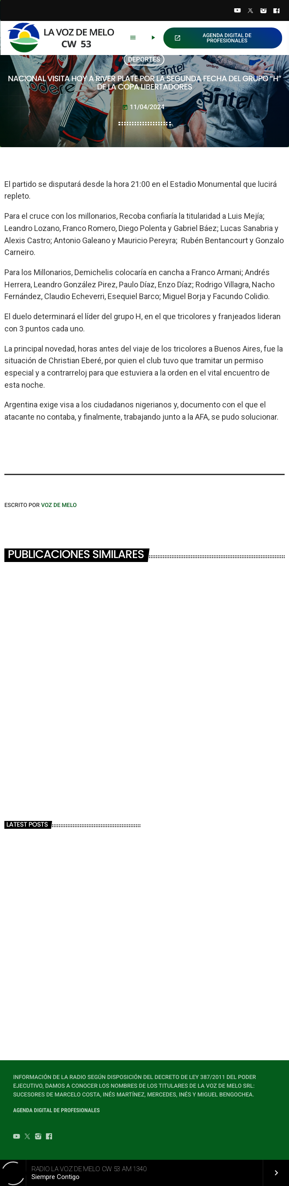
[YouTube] (237, 11)
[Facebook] (276, 11)
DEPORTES (144, 59)
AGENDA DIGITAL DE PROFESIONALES (212, 38)
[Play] (153, 38)
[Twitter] (250, 11)
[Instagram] (263, 11)
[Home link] (64, 38)
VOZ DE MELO (59, 505)
